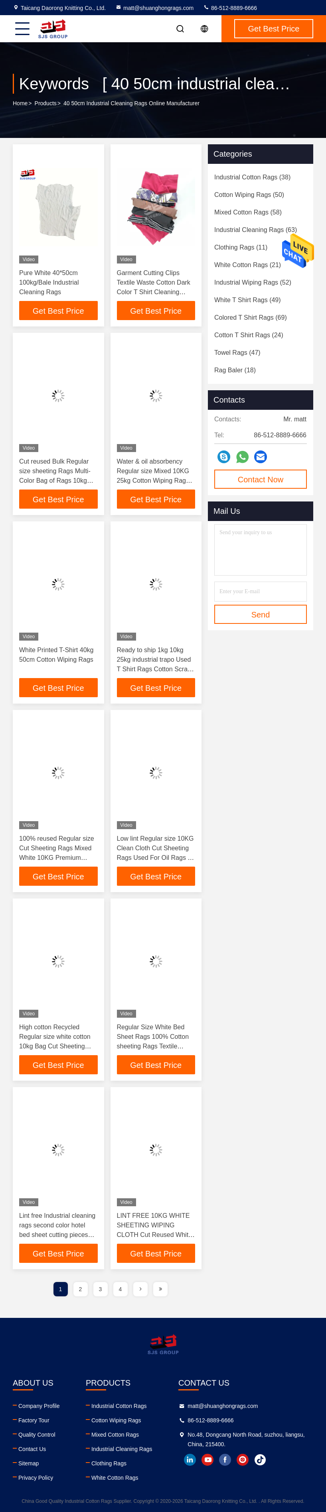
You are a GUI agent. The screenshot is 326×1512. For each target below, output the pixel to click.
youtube (207, 1460)
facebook (225, 1460)
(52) (252, 282)
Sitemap (28, 1463)
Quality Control (36, 1434)
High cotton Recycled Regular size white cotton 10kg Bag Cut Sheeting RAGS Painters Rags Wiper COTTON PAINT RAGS (58, 1046)
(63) (255, 229)
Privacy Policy (35, 1478)
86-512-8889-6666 (230, 8)
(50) (249, 194)
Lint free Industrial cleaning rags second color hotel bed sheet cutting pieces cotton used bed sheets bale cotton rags (57, 1234)
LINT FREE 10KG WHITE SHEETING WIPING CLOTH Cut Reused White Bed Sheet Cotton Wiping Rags (154, 1234)
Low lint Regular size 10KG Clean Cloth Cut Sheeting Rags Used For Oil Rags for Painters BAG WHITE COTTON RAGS (156, 857)
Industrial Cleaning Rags (121, 1449)
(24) (248, 335)
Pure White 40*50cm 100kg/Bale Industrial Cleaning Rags (49, 282)
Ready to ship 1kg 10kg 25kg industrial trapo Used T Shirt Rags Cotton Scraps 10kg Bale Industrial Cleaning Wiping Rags (155, 669)
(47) (237, 352)
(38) (252, 177)
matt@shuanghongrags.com (154, 8)
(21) (247, 265)
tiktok (260, 1460)
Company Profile (39, 1406)
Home (20, 103)
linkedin (190, 1460)
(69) (250, 317)
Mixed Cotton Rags (115, 1434)
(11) (240, 247)
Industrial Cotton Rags (119, 1406)
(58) (248, 212)
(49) (247, 300)
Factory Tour (33, 1420)
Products (46, 103)
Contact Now (261, 479)
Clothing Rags (108, 1463)
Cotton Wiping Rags (116, 1420)
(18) (235, 370)
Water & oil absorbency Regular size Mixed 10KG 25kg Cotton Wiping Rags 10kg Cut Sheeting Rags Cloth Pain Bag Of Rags (153, 480)
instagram (243, 1460)
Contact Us (32, 1449)
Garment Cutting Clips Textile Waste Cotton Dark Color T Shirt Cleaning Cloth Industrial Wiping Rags (153, 292)
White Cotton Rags (114, 1478)
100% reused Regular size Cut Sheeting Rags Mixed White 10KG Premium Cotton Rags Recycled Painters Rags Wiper (56, 857)
